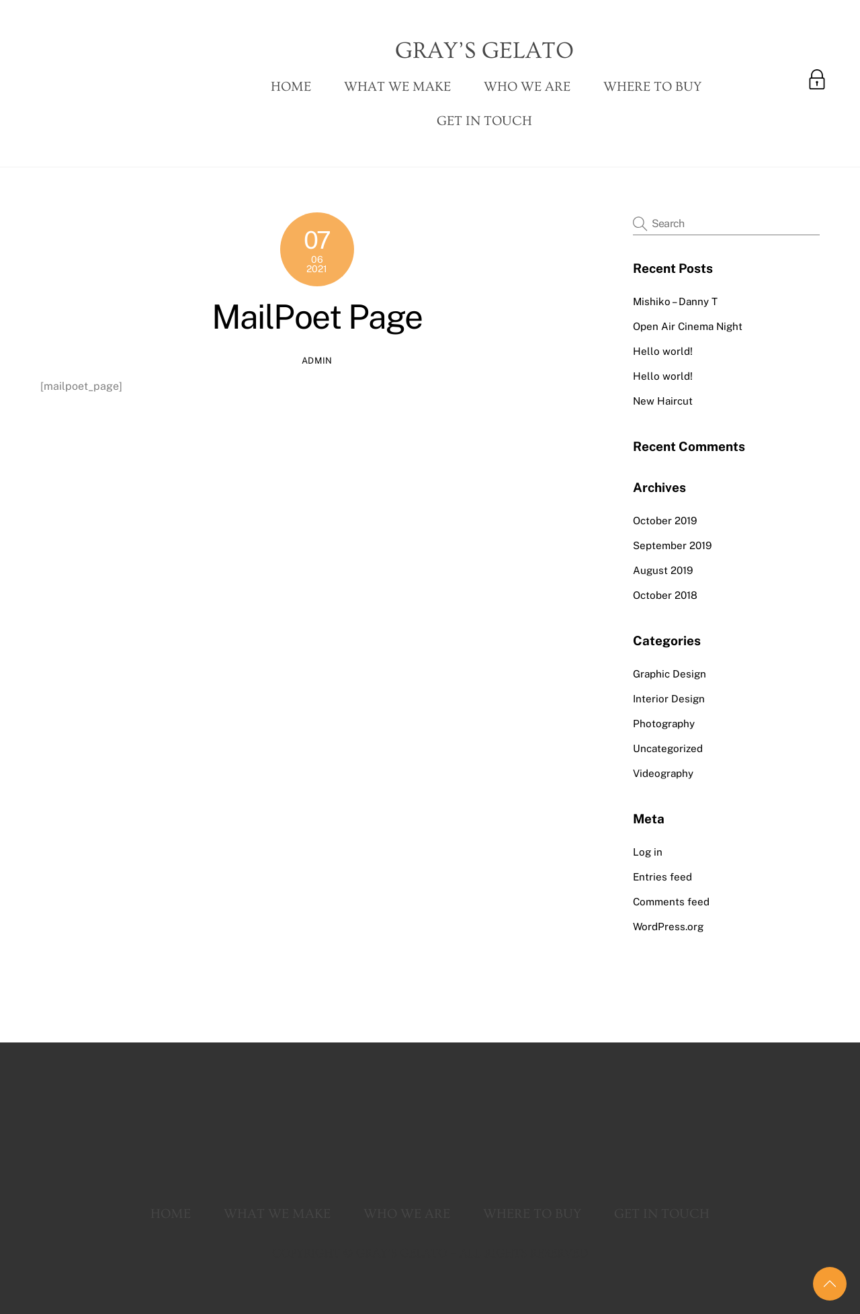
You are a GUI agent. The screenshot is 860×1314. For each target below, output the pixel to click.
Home (291, 86)
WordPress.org (668, 926)
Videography (663, 773)
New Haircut (663, 401)
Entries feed (662, 876)
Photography (664, 723)
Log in (647, 852)
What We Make (397, 86)
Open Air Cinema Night (687, 326)
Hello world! (663, 351)
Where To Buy (652, 86)
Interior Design (669, 698)
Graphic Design (669, 674)
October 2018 (665, 595)
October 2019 (665, 520)
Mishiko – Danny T (675, 301)
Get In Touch (484, 121)
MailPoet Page (317, 316)
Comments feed (671, 901)
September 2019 (672, 545)
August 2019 (663, 570)
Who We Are (527, 86)
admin (317, 361)
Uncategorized (668, 748)
